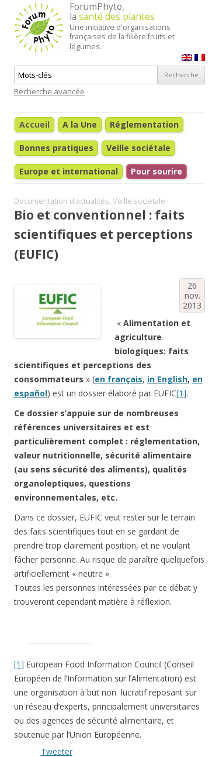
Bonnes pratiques (56, 147)
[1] (181, 393)
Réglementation (144, 124)
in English (167, 379)
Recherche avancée (49, 91)
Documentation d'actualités (61, 201)
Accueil (34, 124)
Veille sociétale (138, 147)
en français (118, 379)
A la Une (79, 124)
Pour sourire (156, 171)
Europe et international (68, 171)
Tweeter (56, 751)
